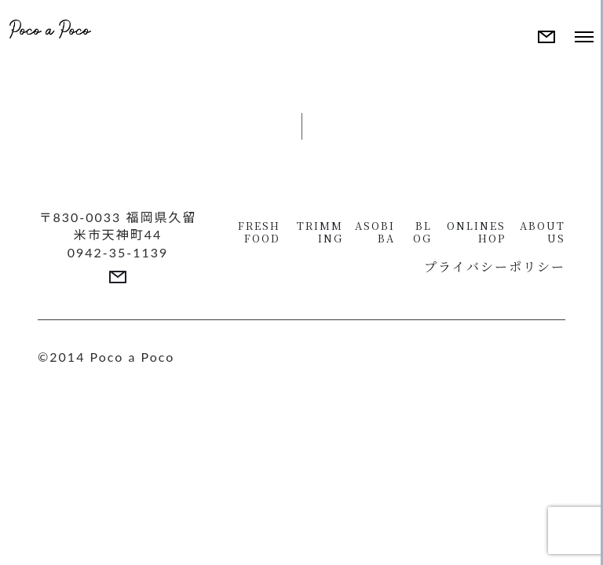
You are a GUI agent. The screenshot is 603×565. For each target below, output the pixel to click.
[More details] (546, 36)
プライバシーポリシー (494, 266)
